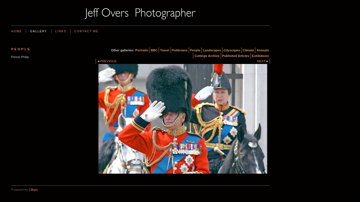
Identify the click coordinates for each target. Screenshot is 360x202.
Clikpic (33, 189)
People (195, 50)
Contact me (87, 31)
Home (16, 31)
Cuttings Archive (206, 56)
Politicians (180, 50)
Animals (262, 50)
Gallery (38, 31)
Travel (164, 50)
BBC (154, 50)
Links (60, 31)
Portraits (141, 50)
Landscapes (212, 50)
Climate (248, 50)
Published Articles (235, 56)
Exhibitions (260, 56)
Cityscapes (232, 50)
